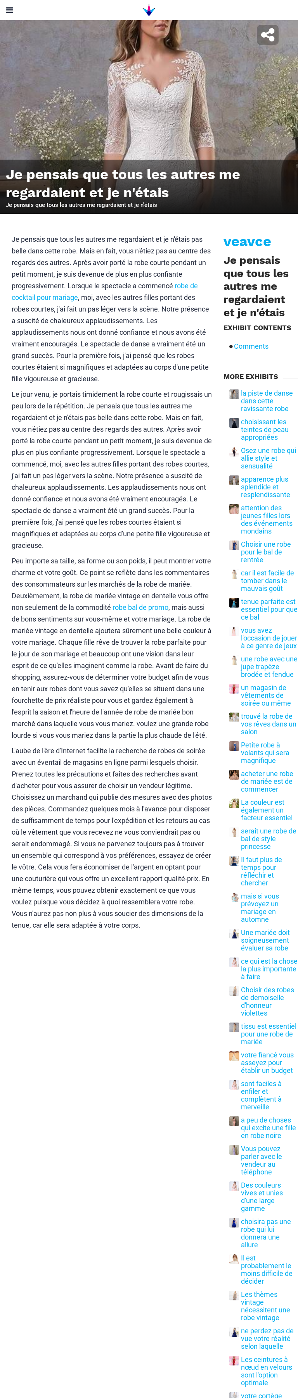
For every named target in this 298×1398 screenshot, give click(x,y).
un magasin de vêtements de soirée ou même (266, 695)
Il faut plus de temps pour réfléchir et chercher (261, 871)
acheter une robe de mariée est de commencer (267, 781)
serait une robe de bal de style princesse (268, 839)
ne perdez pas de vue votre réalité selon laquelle (267, 1338)
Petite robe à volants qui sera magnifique (265, 752)
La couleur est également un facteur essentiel (267, 810)
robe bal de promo (140, 607)
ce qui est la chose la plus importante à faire (269, 969)
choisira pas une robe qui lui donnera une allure (266, 1233)
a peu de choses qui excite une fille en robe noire (268, 1128)
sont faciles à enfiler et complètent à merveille (261, 1095)
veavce (247, 241)
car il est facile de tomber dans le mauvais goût (267, 580)
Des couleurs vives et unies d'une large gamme (262, 1196)
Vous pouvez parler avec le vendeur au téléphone (261, 1160)
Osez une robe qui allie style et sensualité (268, 458)
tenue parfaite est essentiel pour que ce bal (269, 609)
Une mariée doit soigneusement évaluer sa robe (265, 940)
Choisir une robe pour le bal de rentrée (266, 552)
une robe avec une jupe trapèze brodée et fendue (269, 666)
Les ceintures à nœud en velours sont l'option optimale (266, 1371)
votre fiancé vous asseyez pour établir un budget (267, 1062)
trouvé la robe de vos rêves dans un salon (268, 724)
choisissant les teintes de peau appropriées (265, 429)
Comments (251, 346)
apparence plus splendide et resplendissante (265, 487)
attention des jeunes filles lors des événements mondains (267, 519)
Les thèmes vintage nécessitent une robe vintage (265, 1306)
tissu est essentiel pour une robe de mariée (268, 1034)
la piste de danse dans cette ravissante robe (267, 401)
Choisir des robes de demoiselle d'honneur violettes (267, 1001)
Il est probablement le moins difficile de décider (267, 1269)
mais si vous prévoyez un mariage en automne (260, 907)
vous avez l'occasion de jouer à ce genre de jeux (269, 638)
